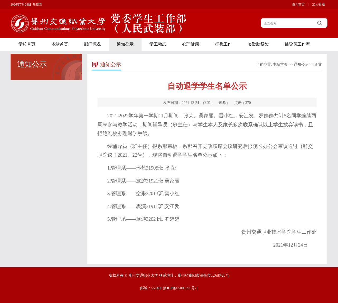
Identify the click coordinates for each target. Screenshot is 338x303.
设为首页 (298, 4)
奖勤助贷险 (258, 44)
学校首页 (26, 44)
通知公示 (125, 44)
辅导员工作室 (297, 44)
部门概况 (92, 44)
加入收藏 (318, 4)
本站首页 (59, 44)
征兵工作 (223, 44)
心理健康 (190, 44)
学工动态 (157, 44)
